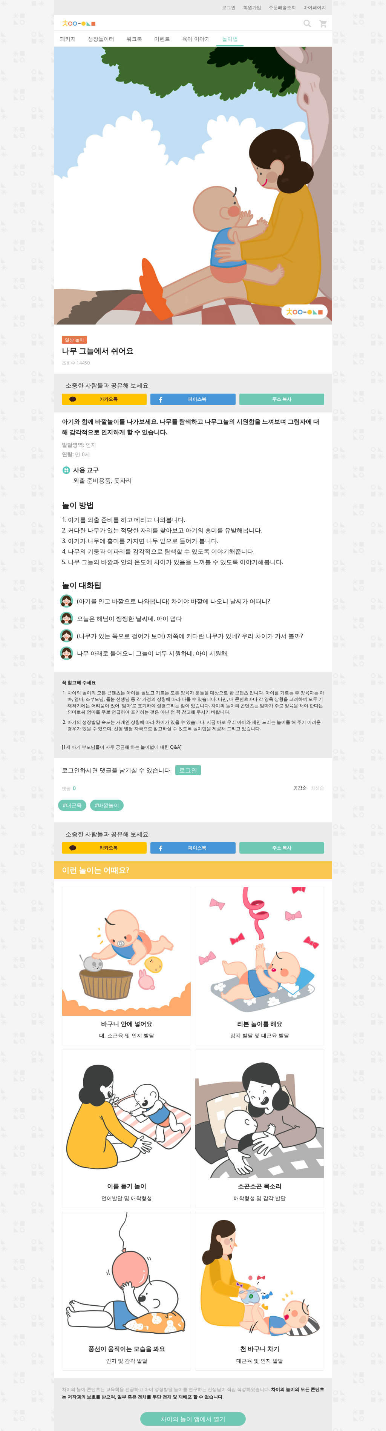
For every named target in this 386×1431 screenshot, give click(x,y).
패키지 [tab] (68, 38)
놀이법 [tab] (230, 38)
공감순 (300, 788)
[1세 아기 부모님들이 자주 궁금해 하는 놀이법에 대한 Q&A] (122, 747)
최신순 (317, 788)
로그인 (229, 7)
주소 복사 (281, 399)
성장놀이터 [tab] (101, 38)
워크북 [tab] (134, 38)
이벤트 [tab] (162, 38)
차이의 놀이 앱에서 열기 (193, 1419)
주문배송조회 (282, 7)
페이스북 (182, 399)
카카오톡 (93, 399)
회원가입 (252, 7)
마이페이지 (314, 7)
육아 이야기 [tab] (196, 38)
